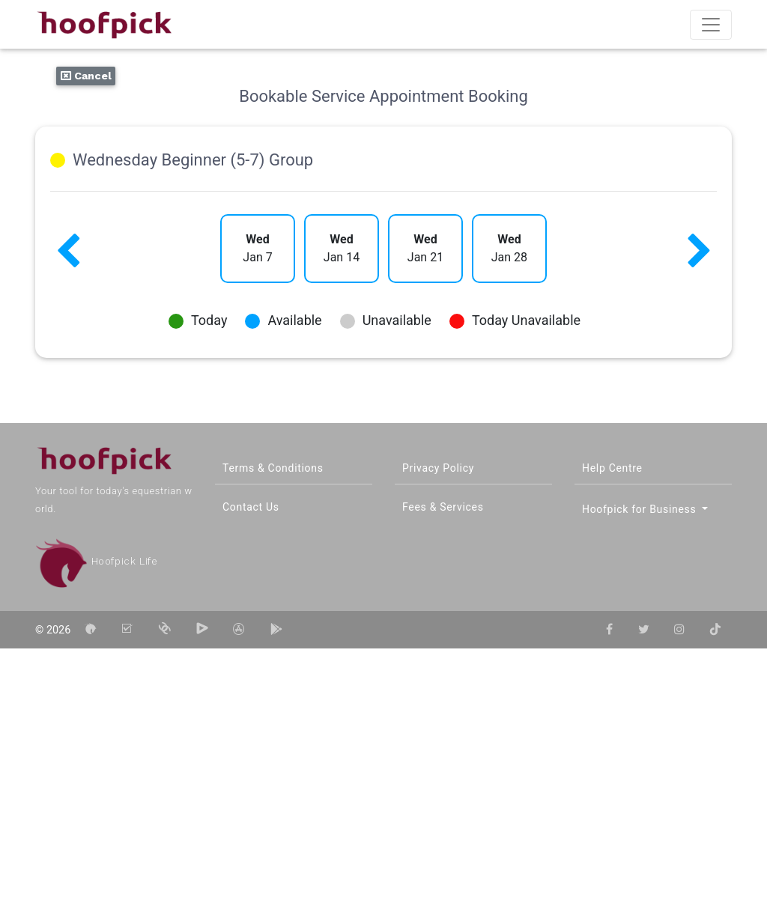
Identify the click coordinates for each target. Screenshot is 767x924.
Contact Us (250, 507)
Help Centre (612, 468)
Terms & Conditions (273, 468)
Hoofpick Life (96, 561)
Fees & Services (443, 507)
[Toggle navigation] (711, 25)
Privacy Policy (438, 468)
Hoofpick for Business (641, 509)
